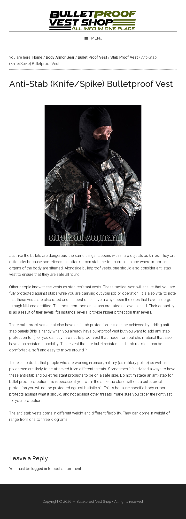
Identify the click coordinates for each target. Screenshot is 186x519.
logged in (39, 468)
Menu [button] (96, 38)
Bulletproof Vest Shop (94, 501)
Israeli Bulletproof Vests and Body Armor (93, 21)
